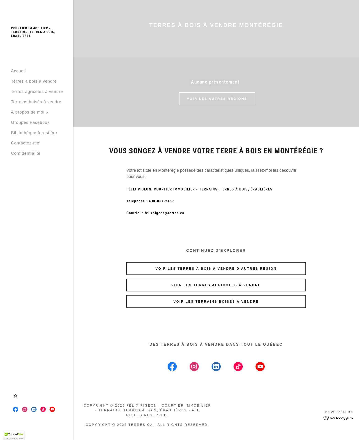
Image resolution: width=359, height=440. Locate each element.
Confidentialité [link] (26, 153)
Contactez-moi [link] (26, 143)
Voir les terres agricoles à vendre (216, 285)
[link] (36, 35)
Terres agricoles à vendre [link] (37, 91)
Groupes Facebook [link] (30, 122)
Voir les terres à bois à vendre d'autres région (216, 268)
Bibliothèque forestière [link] (34, 132)
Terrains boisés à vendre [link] (36, 102)
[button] (42, 112)
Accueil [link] (18, 71)
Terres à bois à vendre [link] (34, 81)
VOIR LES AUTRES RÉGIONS (217, 98)
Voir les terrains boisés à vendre (216, 301)
